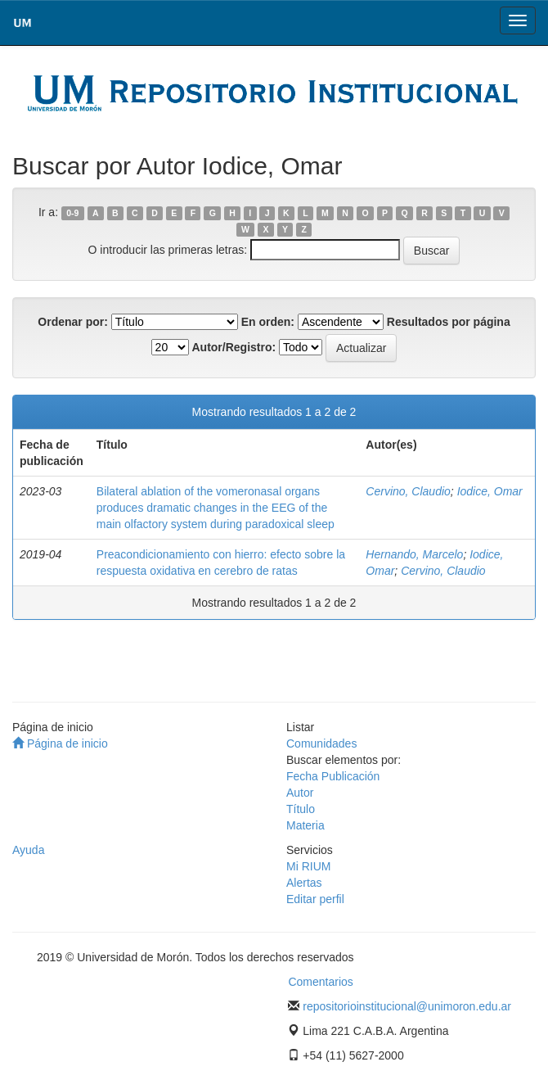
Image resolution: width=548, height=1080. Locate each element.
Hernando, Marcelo (414, 554)
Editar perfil (315, 899)
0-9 (72, 213)
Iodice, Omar (490, 491)
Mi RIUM (308, 866)
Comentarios (320, 981)
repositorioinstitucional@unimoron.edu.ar (407, 1006)
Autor (299, 792)
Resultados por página (448, 321)
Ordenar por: (73, 321)
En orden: (267, 321)
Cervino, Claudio (408, 491)
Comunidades (321, 743)
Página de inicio (60, 743)
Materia (305, 825)
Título (300, 809)
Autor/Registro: (233, 347)
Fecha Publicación (333, 776)
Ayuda (28, 849)
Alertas (304, 882)
